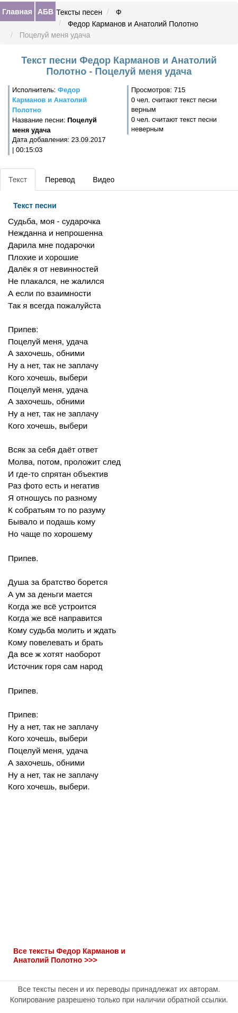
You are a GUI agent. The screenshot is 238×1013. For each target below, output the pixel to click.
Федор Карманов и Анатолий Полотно (133, 24)
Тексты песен (79, 12)
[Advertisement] (79, 869)
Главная (17, 11)
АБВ (45, 11)
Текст (17, 179)
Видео (104, 179)
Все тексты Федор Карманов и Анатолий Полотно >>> (69, 955)
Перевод (60, 179)
